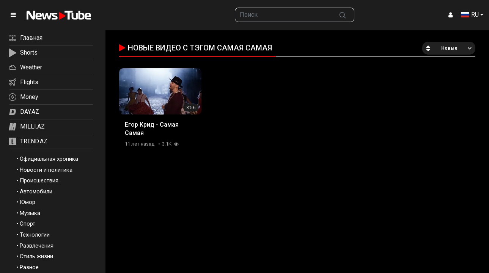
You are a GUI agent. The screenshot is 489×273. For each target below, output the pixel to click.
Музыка (30, 213)
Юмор (27, 202)
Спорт (27, 223)
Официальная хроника (49, 158)
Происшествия (39, 180)
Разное (29, 267)
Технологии (35, 234)
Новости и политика (46, 169)
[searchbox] (283, 15)
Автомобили (36, 191)
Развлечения (36, 245)
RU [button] (470, 14)
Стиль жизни (36, 256)
